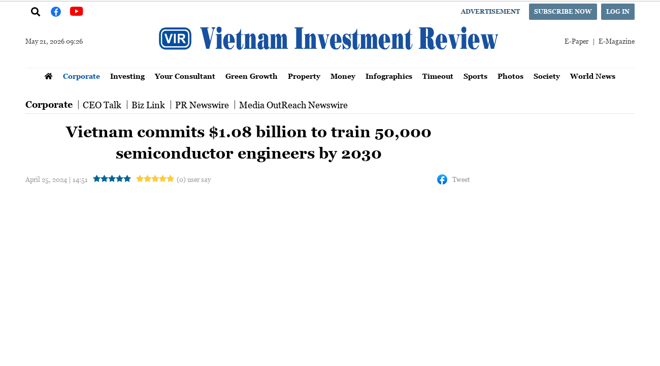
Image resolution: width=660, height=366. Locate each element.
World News (592, 76)
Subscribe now (563, 11)
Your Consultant (185, 76)
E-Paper (576, 41)
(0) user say (194, 179)
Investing (127, 76)
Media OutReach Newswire (293, 105)
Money (343, 76)
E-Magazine (617, 41)
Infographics (389, 76)
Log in (618, 11)
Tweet (461, 179)
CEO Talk (102, 105)
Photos (510, 76)
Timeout (437, 76)
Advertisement (490, 11)
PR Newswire (202, 105)
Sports (475, 76)
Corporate (81, 76)
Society (547, 76)
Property (304, 76)
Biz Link (148, 105)
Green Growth (251, 76)
